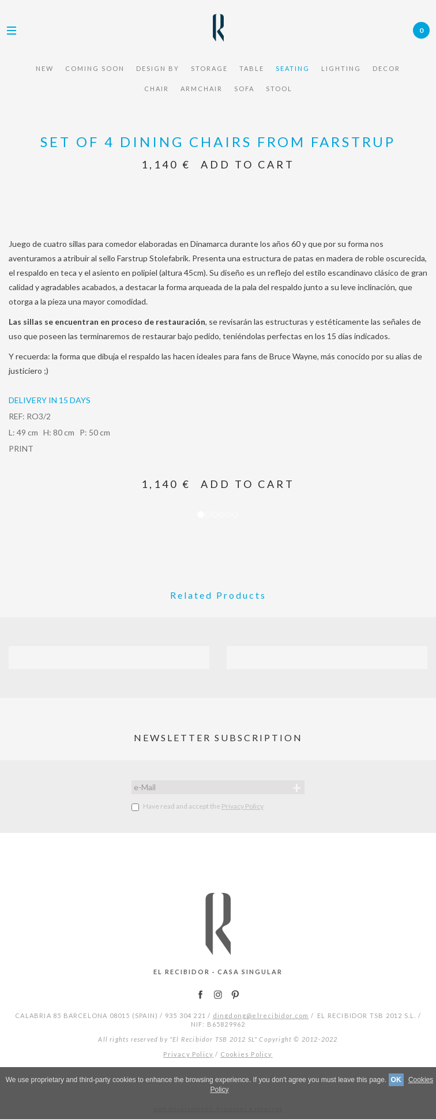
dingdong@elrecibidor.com (261, 1015)
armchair (202, 88)
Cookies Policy (246, 1054)
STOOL (279, 88)
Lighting (341, 68)
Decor (386, 68)
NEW (45, 68)
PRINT (21, 448)
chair (156, 88)
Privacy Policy (242, 806)
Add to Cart (248, 164)
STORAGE (209, 68)
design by (157, 68)
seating (293, 68)
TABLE (251, 68)
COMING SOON (95, 68)
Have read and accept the (197, 806)
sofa (244, 88)
